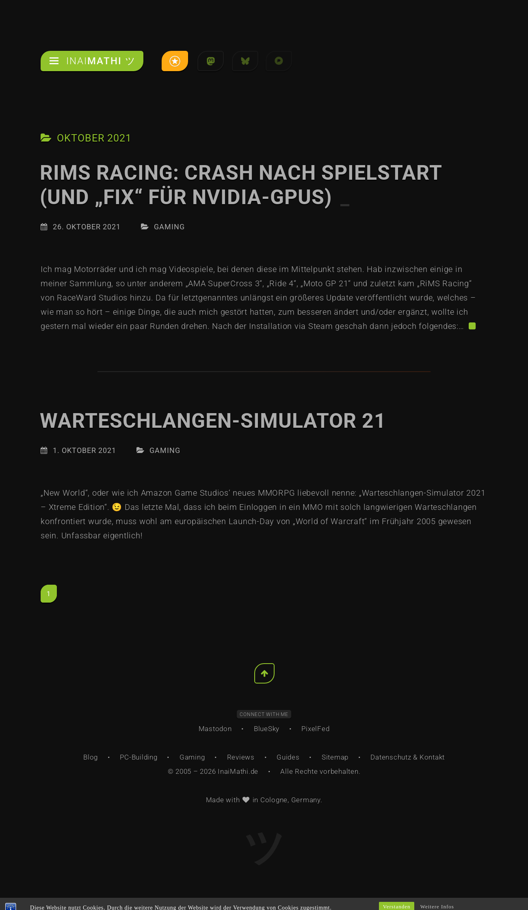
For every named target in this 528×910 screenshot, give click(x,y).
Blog (90, 757)
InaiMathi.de (238, 771)
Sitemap (335, 757)
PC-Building (138, 757)
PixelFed (315, 729)
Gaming (169, 226)
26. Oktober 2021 (87, 226)
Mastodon (215, 729)
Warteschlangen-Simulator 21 (213, 421)
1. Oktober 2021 (84, 450)
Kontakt (432, 757)
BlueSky (266, 729)
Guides (288, 757)
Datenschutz (390, 757)
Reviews (241, 757)
